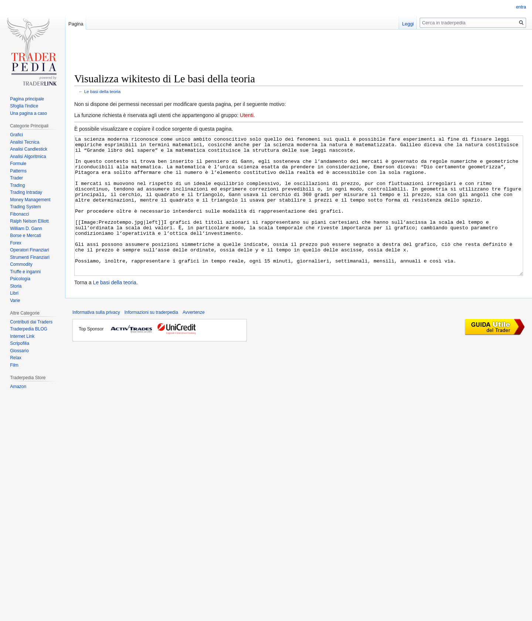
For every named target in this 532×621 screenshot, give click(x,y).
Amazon (18, 386)
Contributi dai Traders (31, 322)
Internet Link (22, 336)
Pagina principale (27, 99)
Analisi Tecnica (24, 142)
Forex (15, 243)
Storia (15, 286)
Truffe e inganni (25, 271)
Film (14, 365)
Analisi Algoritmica (28, 156)
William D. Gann (26, 228)
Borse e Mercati (25, 235)
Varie (15, 300)
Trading (17, 185)
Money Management (30, 199)
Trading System (25, 206)
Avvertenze (194, 340)
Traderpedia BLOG (28, 329)
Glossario (19, 350)
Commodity (21, 264)
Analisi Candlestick (28, 149)
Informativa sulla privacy (96, 340)
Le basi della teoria (102, 91)
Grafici (16, 134)
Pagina (75, 24)
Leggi (408, 24)
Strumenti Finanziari (30, 257)
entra (521, 7)
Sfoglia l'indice (24, 106)
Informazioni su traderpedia (151, 340)
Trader (16, 178)
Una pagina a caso (28, 113)
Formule (18, 163)
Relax (15, 357)
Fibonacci (19, 214)
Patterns (18, 171)
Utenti (246, 115)
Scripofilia (19, 343)
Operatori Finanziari (29, 250)
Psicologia (20, 278)
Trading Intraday (26, 192)
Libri (14, 293)
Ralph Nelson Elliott (29, 221)
